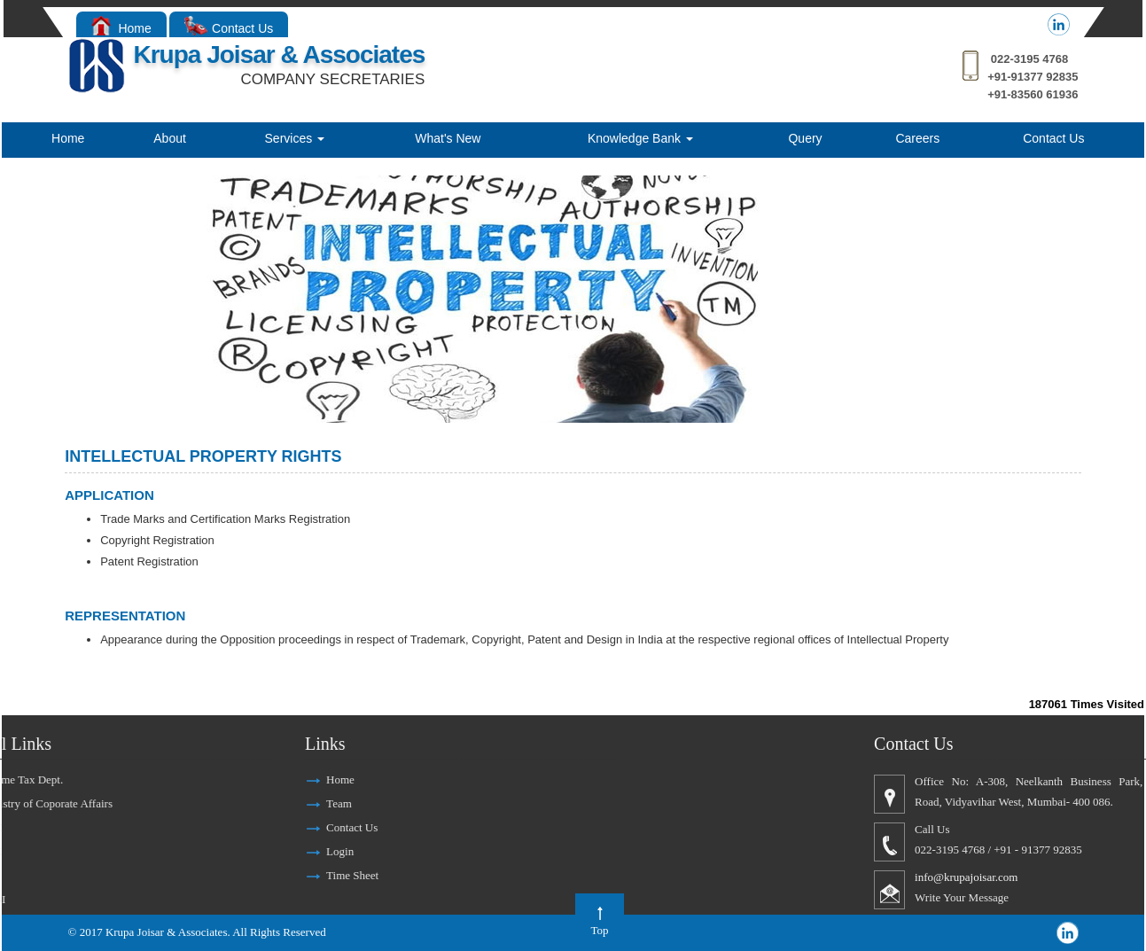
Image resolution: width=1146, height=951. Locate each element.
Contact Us (229, 28)
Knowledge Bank (640, 138)
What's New (447, 138)
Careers (917, 138)
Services (295, 138)
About (169, 138)
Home (121, 28)
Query (805, 138)
